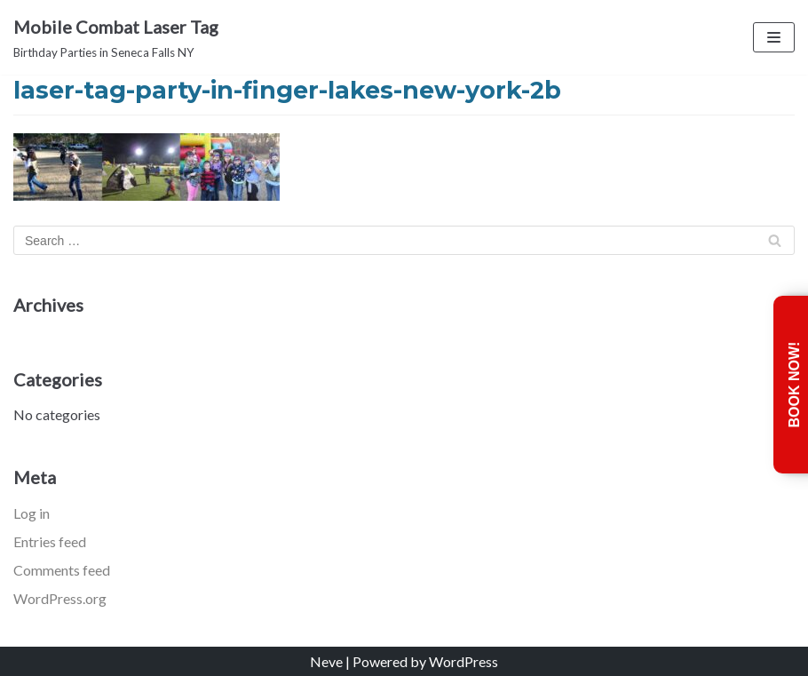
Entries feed (49, 541)
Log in (31, 513)
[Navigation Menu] (774, 37)
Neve (326, 661)
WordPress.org (60, 598)
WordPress (463, 661)
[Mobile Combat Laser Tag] (115, 37)
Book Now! (794, 384)
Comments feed (61, 569)
